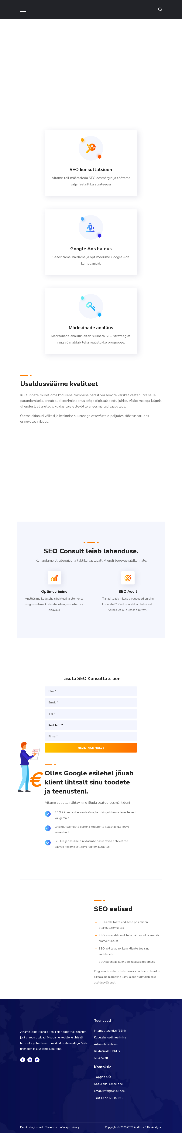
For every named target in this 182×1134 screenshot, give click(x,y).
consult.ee (116, 1085)
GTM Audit (133, 1128)
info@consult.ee (114, 1092)
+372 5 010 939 (112, 1099)
